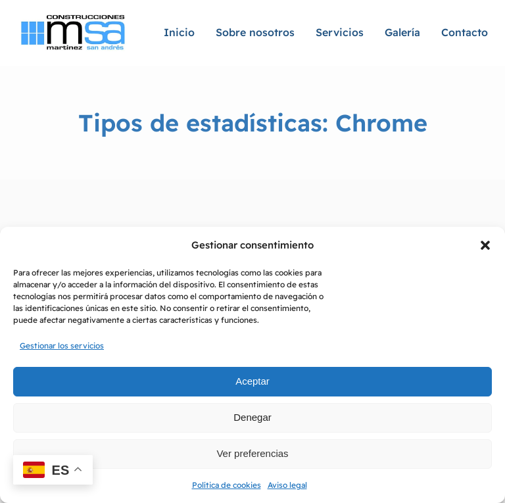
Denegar (252, 417)
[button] (485, 245)
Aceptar (252, 381)
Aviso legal (287, 485)
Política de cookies (226, 485)
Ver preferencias (252, 453)
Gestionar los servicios (62, 345)
